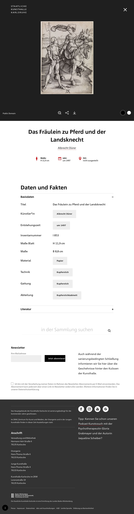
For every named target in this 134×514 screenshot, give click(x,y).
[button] (109, 330)
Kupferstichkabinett (67, 295)
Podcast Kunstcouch (90, 423)
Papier (60, 260)
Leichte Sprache (66, 508)
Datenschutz (30, 508)
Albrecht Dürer (67, 148)
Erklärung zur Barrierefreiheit (83, 508)
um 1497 (61, 225)
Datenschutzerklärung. (28, 389)
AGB (57, 508)
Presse (13, 508)
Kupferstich (63, 272)
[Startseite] (18, 12)
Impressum (21, 508)
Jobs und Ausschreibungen (45, 508)
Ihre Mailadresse (18, 353)
